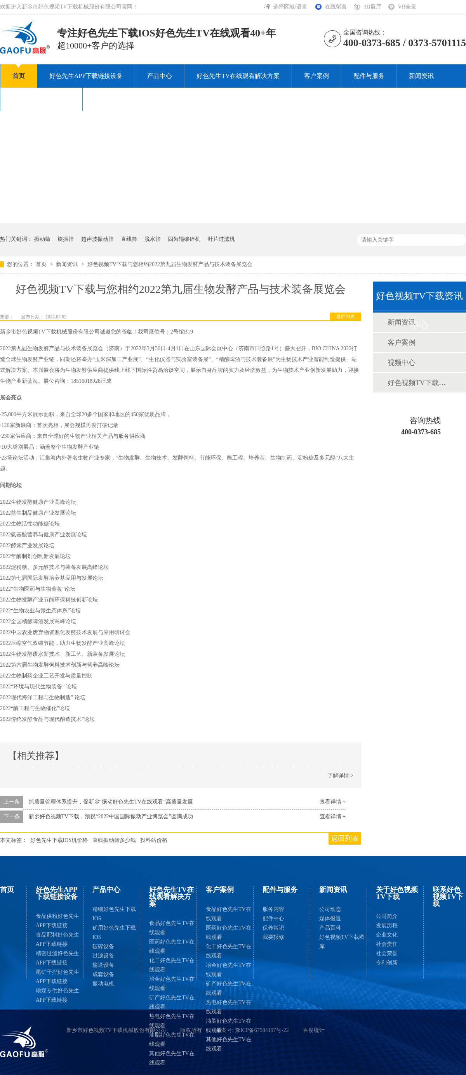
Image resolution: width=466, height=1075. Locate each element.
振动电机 (103, 984)
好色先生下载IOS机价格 (59, 840)
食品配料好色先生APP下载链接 (57, 939)
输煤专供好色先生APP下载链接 (57, 995)
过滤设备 (103, 956)
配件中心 (273, 918)
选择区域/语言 (290, 7)
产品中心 (159, 76)
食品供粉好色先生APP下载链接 (57, 920)
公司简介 (387, 916)
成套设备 (103, 974)
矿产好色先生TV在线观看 (172, 1002)
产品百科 (330, 928)
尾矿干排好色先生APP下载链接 (57, 976)
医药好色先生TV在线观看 (172, 946)
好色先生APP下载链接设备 (86, 76)
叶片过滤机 (221, 239)
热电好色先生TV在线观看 (172, 1020)
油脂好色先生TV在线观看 (172, 1039)
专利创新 (387, 963)
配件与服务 (368, 76)
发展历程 (387, 925)
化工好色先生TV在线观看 (172, 965)
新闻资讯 (421, 76)
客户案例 (316, 76)
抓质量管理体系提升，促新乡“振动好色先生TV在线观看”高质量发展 (111, 802)
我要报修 (273, 937)
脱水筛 (152, 239)
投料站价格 (153, 840)
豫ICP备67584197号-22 (262, 1030)
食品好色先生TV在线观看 (172, 927)
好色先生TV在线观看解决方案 (237, 76)
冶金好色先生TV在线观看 (172, 983)
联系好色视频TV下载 (124, 99)
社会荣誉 (387, 953)
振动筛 (42, 239)
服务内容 (273, 909)
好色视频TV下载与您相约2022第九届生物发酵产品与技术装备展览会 (169, 264)
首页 (18, 76)
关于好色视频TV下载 (41, 99)
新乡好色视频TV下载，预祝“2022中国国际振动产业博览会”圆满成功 (111, 816)
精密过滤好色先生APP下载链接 (57, 958)
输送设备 (103, 965)
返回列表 (345, 316)
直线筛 (129, 239)
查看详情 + (333, 802)
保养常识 (273, 928)
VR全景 (407, 7)
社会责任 (387, 944)
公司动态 (330, 909)
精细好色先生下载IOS (114, 913)
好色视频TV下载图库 (419, 383)
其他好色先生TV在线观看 (172, 1058)
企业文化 (387, 935)
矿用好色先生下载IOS (114, 932)
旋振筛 (65, 239)
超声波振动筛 (97, 239)
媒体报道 (330, 918)
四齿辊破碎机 (184, 239)
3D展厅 (372, 7)
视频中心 (402, 362)
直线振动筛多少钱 (114, 840)
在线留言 (336, 7)
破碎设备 (103, 946)
